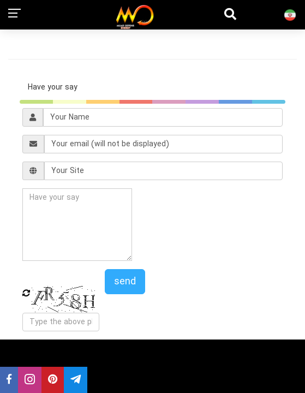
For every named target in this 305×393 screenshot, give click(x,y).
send (125, 281)
